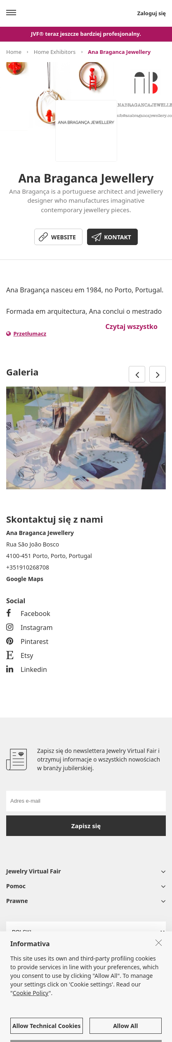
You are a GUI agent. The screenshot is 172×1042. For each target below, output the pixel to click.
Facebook (28, 613)
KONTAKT (117, 237)
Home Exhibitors (54, 52)
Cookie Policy (31, 1033)
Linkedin (26, 669)
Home (13, 52)
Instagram (29, 627)
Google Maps (24, 579)
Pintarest (27, 641)
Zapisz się (86, 826)
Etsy (19, 655)
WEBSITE (63, 237)
